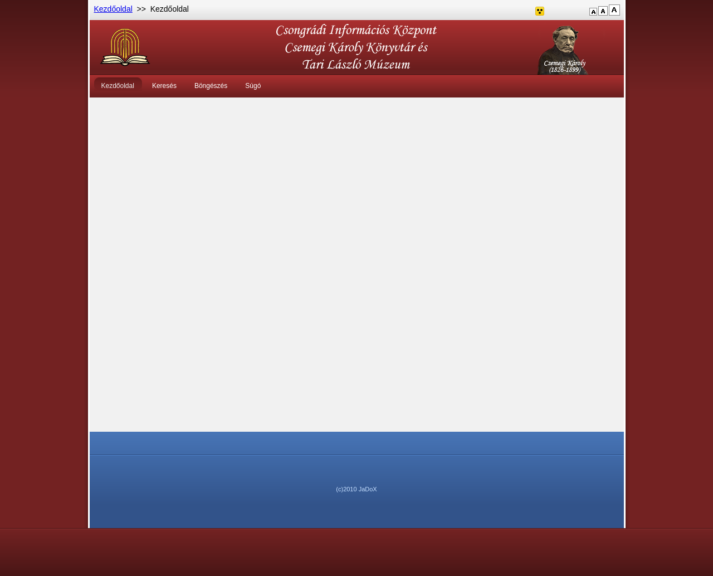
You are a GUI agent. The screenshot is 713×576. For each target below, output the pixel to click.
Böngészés (210, 86)
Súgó (253, 86)
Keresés (164, 86)
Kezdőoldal (113, 8)
